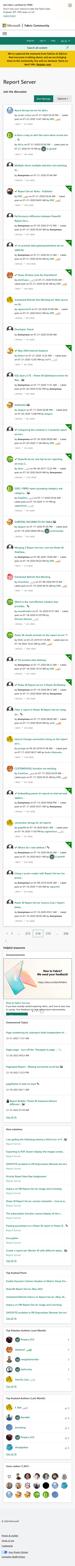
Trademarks (7, 1545)
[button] (43, 98)
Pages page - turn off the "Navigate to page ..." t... (34, 1049)
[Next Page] (5, 941)
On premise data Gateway (32, 660)
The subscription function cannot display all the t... (34, 1213)
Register (30, 40)
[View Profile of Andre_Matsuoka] (53, 752)
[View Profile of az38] (52, 722)
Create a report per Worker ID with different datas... (35, 1250)
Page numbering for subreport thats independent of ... (36, 1032)
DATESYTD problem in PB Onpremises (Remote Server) (36, 1164)
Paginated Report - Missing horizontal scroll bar (33, 1066)
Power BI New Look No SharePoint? (37, 275)
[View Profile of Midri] (20, 639)
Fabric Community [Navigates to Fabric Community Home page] (37, 25)
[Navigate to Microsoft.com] (11, 25)
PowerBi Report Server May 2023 (24, 1289)
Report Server (13, 1143)
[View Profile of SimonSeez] (23, 581)
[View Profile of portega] (21, 748)
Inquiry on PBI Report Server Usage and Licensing (34, 1188)
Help (53, 40)
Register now (43, 64)
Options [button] (62, 98)
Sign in (43, 40)
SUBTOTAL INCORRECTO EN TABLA (34, 521)
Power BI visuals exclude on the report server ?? (41, 635)
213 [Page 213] (27, 933)
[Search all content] (48, 48)
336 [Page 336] (65, 933)
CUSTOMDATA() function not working (35, 768)
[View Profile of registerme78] (24, 309)
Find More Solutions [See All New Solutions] (11, 1261)
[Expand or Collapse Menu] (4, 33)
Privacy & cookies (10, 1535)
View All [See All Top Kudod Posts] (11, 1318)
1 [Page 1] (12, 933)
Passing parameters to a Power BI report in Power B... (36, 1225)
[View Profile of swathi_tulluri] (25, 115)
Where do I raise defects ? (32, 847)
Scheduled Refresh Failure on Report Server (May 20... (36, 1297)
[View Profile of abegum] (22, 409)
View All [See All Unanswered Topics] (11, 1117)
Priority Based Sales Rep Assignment (26, 1176)
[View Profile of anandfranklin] (25, 611)
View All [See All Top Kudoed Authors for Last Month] (11, 1454)
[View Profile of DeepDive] (22, 497)
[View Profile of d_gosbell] (52, 148)
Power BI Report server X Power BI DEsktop (42, 684)
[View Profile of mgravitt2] (55, 886)
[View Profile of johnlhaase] (23, 279)
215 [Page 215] (48, 933)
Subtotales (21, 404)
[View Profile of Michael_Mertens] (23, 619)
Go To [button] (64, 40)
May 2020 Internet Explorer (33, 350)
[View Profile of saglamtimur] (21, 505)
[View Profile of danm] (20, 468)
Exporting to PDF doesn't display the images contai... (35, 1151)
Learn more (9, 15)
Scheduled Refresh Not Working (32, 576)
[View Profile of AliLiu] (21, 144)
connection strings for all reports (33, 822)
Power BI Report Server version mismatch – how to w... (36, 1201)
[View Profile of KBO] (52, 119)
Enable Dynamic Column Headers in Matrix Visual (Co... (37, 1281)
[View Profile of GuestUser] (23, 773)
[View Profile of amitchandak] (56, 530)
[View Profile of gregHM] (22, 827)
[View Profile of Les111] (48, 359)
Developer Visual (24, 329)
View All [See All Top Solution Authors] (11, 1386)
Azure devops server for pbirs (31, 110)
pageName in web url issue (21, 1083)
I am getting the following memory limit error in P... (35, 1139)
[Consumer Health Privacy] (38, 1556)
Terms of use (8, 1540)
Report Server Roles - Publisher (35, 191)
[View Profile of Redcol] (21, 355)
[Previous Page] (5, 933)
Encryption (12, 1238)
